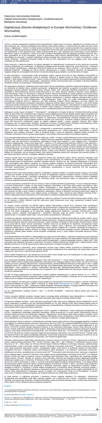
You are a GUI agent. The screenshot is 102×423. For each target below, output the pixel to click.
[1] (25, 168)
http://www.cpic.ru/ (25, 405)
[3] (74, 345)
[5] (85, 354)
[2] (86, 332)
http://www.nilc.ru (66, 284)
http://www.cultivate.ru (26, 394)
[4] (51, 351)
